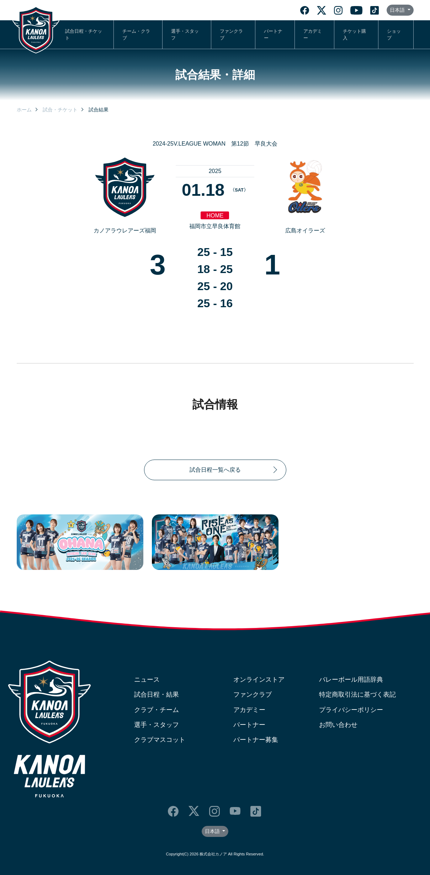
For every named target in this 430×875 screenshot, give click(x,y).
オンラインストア (259, 679)
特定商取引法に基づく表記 (357, 694)
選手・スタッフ (185, 34)
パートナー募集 (255, 739)
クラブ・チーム (156, 709)
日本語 (398, 10)
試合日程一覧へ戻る (215, 470)
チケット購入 (354, 34)
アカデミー (312, 34)
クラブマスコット (159, 739)
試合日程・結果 (156, 694)
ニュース (147, 679)
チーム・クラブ (136, 34)
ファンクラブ (231, 34)
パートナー (273, 34)
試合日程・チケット (83, 34)
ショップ (394, 34)
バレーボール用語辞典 (351, 679)
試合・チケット (60, 109)
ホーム (24, 109)
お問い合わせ (338, 724)
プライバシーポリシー (351, 709)
